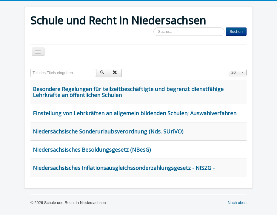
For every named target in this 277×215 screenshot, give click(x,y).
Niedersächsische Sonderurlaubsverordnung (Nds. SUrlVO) (108, 131)
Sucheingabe (153, 27)
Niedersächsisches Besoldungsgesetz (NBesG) (92, 149)
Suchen (236, 31)
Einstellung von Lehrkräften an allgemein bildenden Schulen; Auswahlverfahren (134, 113)
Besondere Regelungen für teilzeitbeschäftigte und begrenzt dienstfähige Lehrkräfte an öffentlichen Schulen (128, 92)
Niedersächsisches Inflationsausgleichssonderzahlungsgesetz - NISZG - (124, 167)
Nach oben (237, 202)
